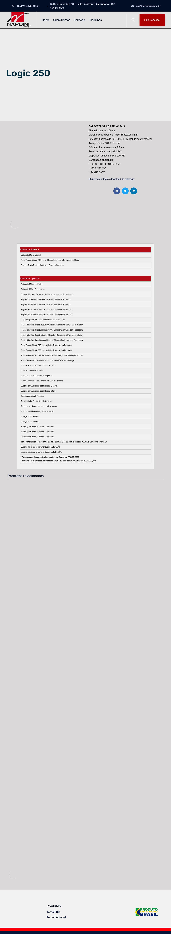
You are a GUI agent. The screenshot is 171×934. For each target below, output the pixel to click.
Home (46, 20)
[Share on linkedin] (133, 190)
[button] (152, 20)
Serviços (80, 20)
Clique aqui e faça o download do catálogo (111, 179)
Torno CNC (53, 909)
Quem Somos (61, 20)
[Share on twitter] (125, 190)
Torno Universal (56, 914)
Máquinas (96, 20)
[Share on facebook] (116, 190)
